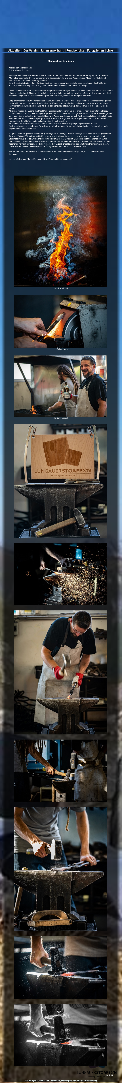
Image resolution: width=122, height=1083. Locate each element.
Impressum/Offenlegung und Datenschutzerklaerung (74, 1080)
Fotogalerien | (96, 50)
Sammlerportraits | (53, 50)
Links (110, 50)
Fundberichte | (77, 50)
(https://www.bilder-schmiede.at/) (57, 159)
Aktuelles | (15, 50)
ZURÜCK (109, 1075)
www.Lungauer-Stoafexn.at (37, 1080)
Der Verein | (32, 50)
